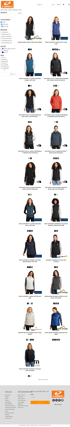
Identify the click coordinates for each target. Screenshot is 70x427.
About (6, 398)
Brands (7, 396)
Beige (5, 50)
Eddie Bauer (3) (6, 34)
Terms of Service (22, 400)
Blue (5, 52)
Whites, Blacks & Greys (9, 48)
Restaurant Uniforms (10, 405)
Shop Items (8, 395)
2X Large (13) (5, 66)
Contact (7, 400)
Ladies (9, 10)
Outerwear (15, 10)
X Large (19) (5, 64)
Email (32, 394)
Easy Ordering (8, 404)
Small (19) (4, 59)
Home (2, 10)
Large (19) (4, 63)
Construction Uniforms (10, 407)
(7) (5, 52)
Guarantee (20, 396)
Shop (6, 10)
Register (59, 4)
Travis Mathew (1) (7, 43)
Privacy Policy (21, 398)
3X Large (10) (5, 68)
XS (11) (4, 57)
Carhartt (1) (5, 32)
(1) (5, 50)
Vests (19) (5, 26)
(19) (9, 49)
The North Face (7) (7, 41)
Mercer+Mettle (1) (7, 36)
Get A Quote (8, 402)
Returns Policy (21, 395)
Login (53, 4)
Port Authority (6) (6, 38)
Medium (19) (5, 61)
